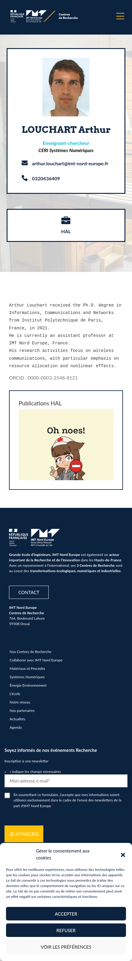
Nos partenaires (22, 707)
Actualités (17, 715)
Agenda (16, 724)
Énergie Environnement (28, 682)
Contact (28, 588)
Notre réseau (20, 699)
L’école (15, 690)
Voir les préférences (66, 947)
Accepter (66, 914)
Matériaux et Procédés (27, 665)
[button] (123, 854)
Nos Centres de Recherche (30, 648)
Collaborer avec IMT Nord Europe (36, 656)
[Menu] (120, 16)
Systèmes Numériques (27, 673)
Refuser (66, 930)
